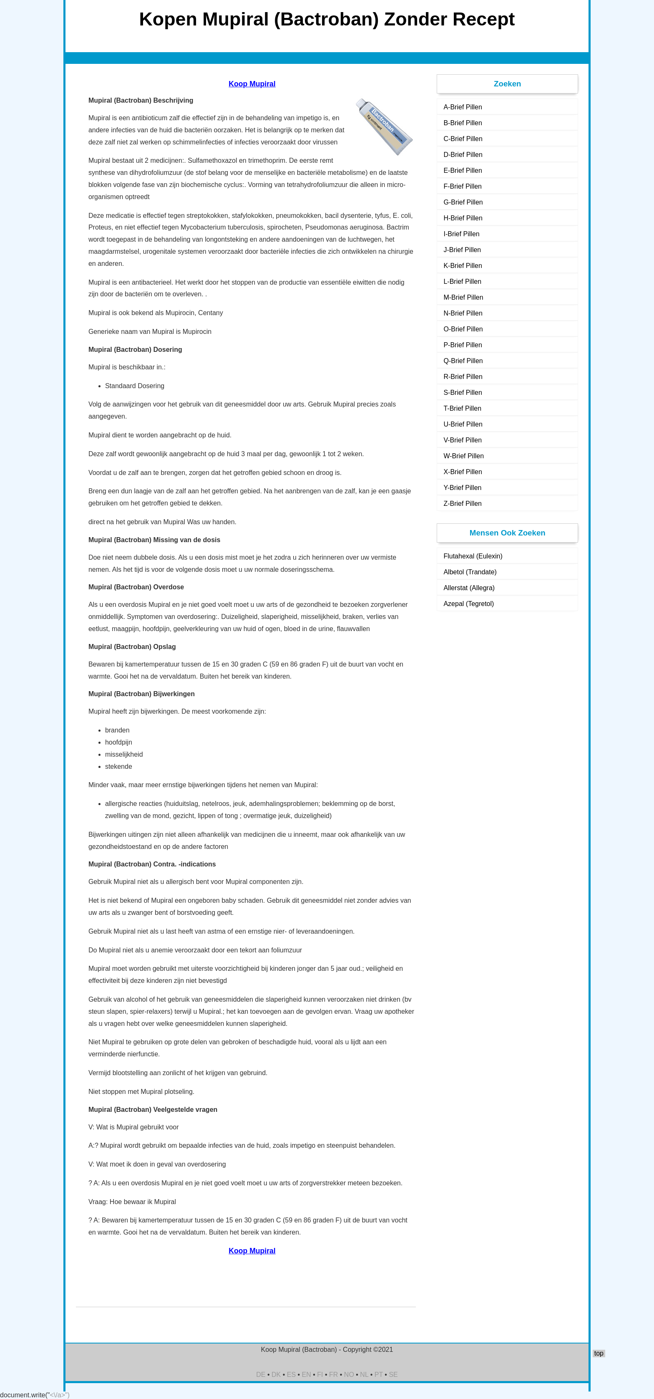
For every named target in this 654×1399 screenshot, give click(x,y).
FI (320, 1374)
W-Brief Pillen (463, 456)
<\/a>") (60, 1395)
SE (393, 1374)
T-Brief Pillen (462, 408)
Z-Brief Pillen (462, 503)
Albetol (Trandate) (469, 572)
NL (364, 1374)
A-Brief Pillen (462, 107)
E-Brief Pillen (462, 170)
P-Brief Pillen (462, 344)
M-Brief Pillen (463, 297)
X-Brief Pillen (462, 471)
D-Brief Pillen (462, 154)
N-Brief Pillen (462, 313)
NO (349, 1374)
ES (291, 1374)
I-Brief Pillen (461, 233)
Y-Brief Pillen (462, 487)
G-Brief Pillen (463, 202)
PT (379, 1374)
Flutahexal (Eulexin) (472, 556)
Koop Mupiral (252, 84)
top (599, 1353)
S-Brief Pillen (462, 392)
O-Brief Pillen (463, 329)
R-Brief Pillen (462, 376)
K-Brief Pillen (462, 265)
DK (276, 1374)
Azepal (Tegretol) (468, 603)
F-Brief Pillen (462, 186)
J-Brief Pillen (462, 249)
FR (333, 1374)
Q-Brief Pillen (463, 360)
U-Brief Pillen (462, 424)
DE (260, 1374)
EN (306, 1374)
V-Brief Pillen (462, 440)
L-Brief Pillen (462, 281)
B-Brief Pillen (462, 122)
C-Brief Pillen (462, 138)
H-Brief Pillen (462, 218)
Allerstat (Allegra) (469, 587)
